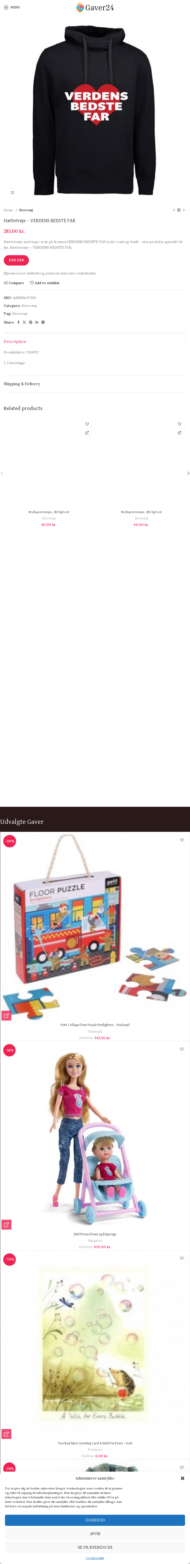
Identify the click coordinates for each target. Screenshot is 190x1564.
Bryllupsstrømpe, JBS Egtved (48, 512)
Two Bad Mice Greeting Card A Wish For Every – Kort (95, 1443)
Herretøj (26, 210)
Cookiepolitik (95, 1558)
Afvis (95, 1533)
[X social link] (24, 322)
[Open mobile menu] (11, 7)
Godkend (95, 1520)
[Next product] (183, 210)
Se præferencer (95, 1547)
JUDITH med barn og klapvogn (95, 1234)
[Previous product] (173, 210)
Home (9, 210)
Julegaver (95, 1241)
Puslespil (95, 1031)
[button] (182, 1478)
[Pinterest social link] (30, 322)
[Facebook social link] (18, 322)
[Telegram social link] (43, 322)
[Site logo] (95, 7)
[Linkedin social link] (37, 322)
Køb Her (16, 260)
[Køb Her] (87, 433)
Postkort (95, 1450)
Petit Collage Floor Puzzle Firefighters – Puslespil (95, 1025)
